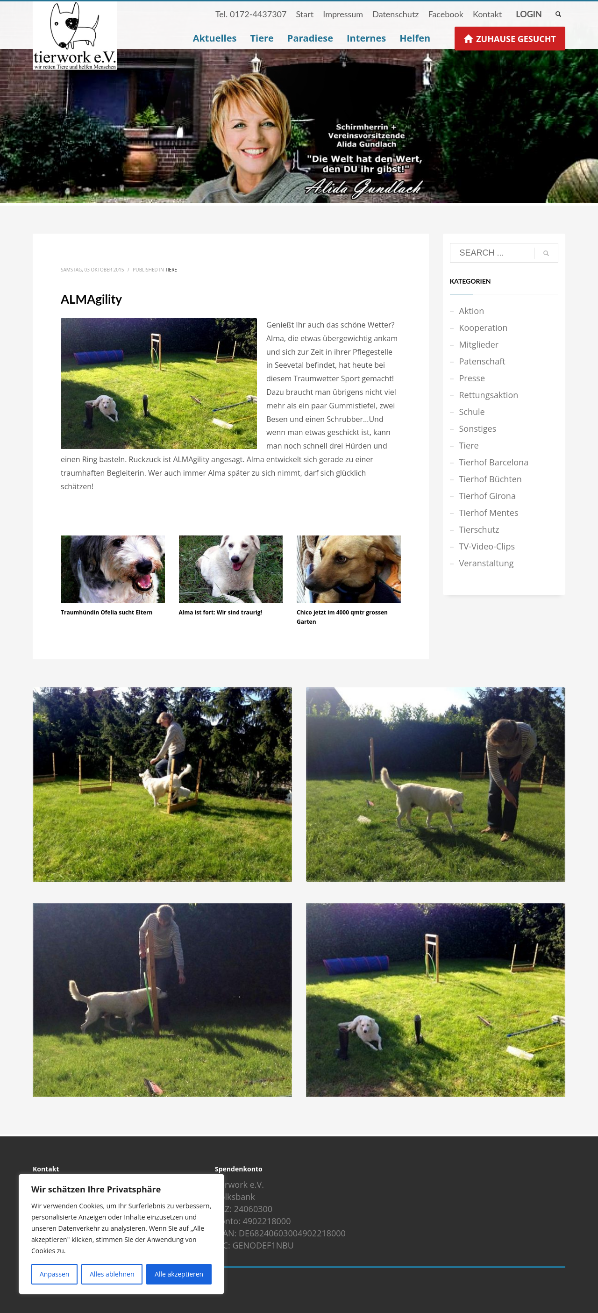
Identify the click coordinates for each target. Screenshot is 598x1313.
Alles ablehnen (112, 1274)
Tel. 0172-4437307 (251, 14)
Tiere (171, 269)
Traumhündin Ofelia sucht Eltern (106, 612)
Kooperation (483, 327)
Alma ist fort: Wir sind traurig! (221, 612)
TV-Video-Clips (487, 546)
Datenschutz (395, 14)
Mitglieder (479, 344)
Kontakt (487, 14)
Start (304, 14)
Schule (472, 411)
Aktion (471, 310)
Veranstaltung (486, 563)
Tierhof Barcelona (494, 462)
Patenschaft (482, 361)
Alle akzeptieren (179, 1274)
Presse (472, 378)
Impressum (343, 14)
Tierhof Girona (487, 495)
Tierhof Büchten (490, 479)
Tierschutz (479, 529)
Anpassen (55, 1274)
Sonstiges (478, 428)
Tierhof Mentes (489, 512)
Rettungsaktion (489, 394)
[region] (121, 1234)
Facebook (445, 14)
